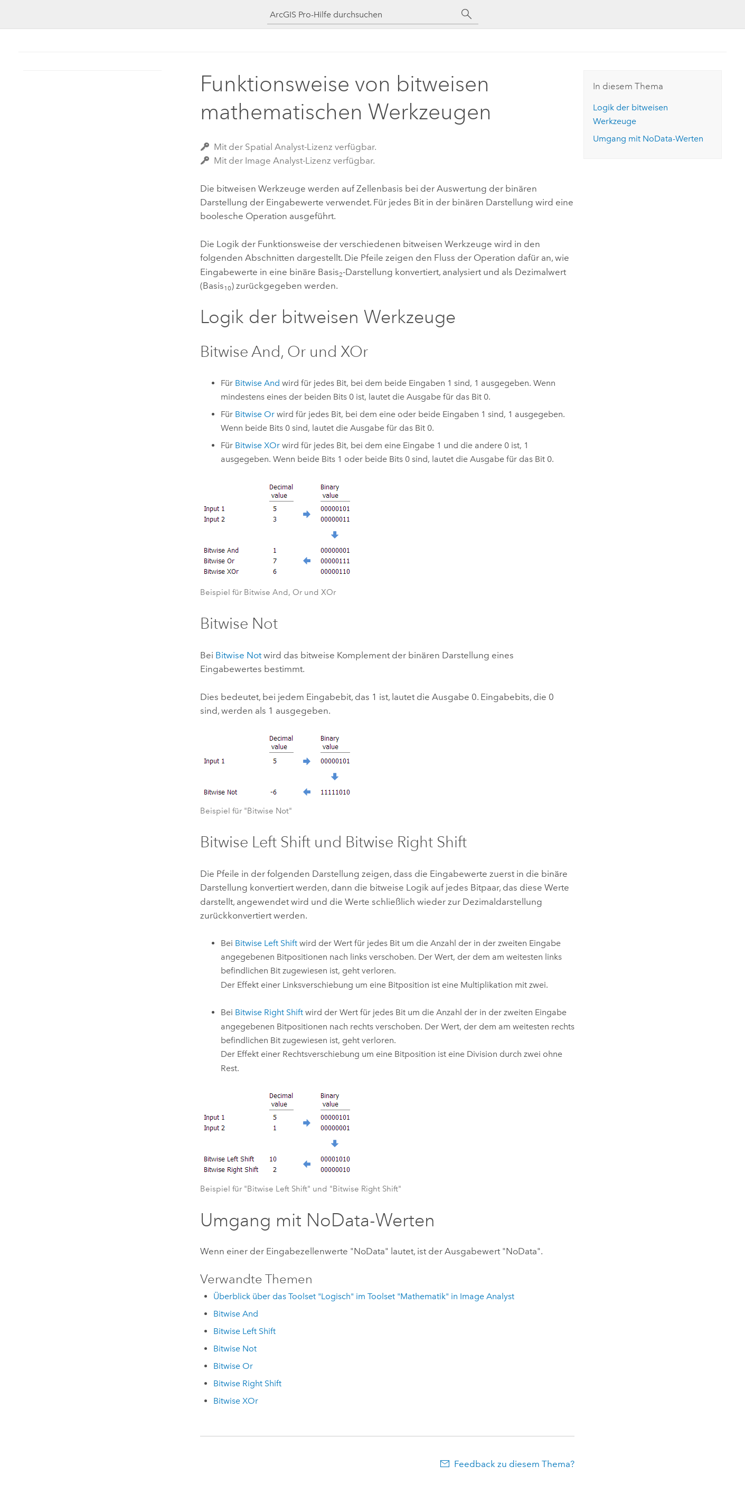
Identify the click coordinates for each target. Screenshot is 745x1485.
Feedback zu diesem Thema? (514, 1464)
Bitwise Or (255, 414)
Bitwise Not (238, 655)
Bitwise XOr (257, 445)
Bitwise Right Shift (269, 1012)
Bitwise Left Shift (266, 943)
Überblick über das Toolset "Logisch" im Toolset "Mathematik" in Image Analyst (363, 1296)
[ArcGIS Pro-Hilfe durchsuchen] (362, 14)
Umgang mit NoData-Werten (648, 139)
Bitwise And (257, 383)
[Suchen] (466, 14)
